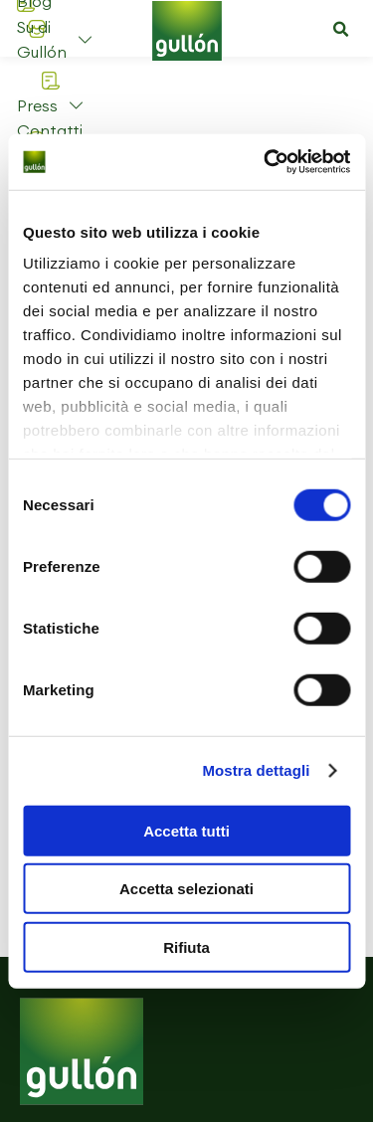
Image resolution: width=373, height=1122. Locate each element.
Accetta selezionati (186, 888)
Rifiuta (186, 946)
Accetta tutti (186, 830)
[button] (340, 30)
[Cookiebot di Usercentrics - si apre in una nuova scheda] (265, 162)
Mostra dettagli (255, 770)
